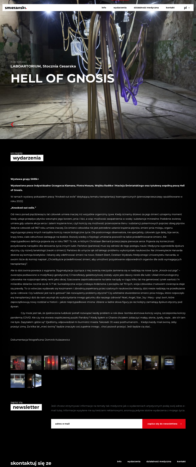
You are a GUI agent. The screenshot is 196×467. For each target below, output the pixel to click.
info (104, 7)
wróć (17, 124)
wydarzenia (120, 7)
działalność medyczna (146, 7)
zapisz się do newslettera (162, 423)
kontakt (170, 7)
